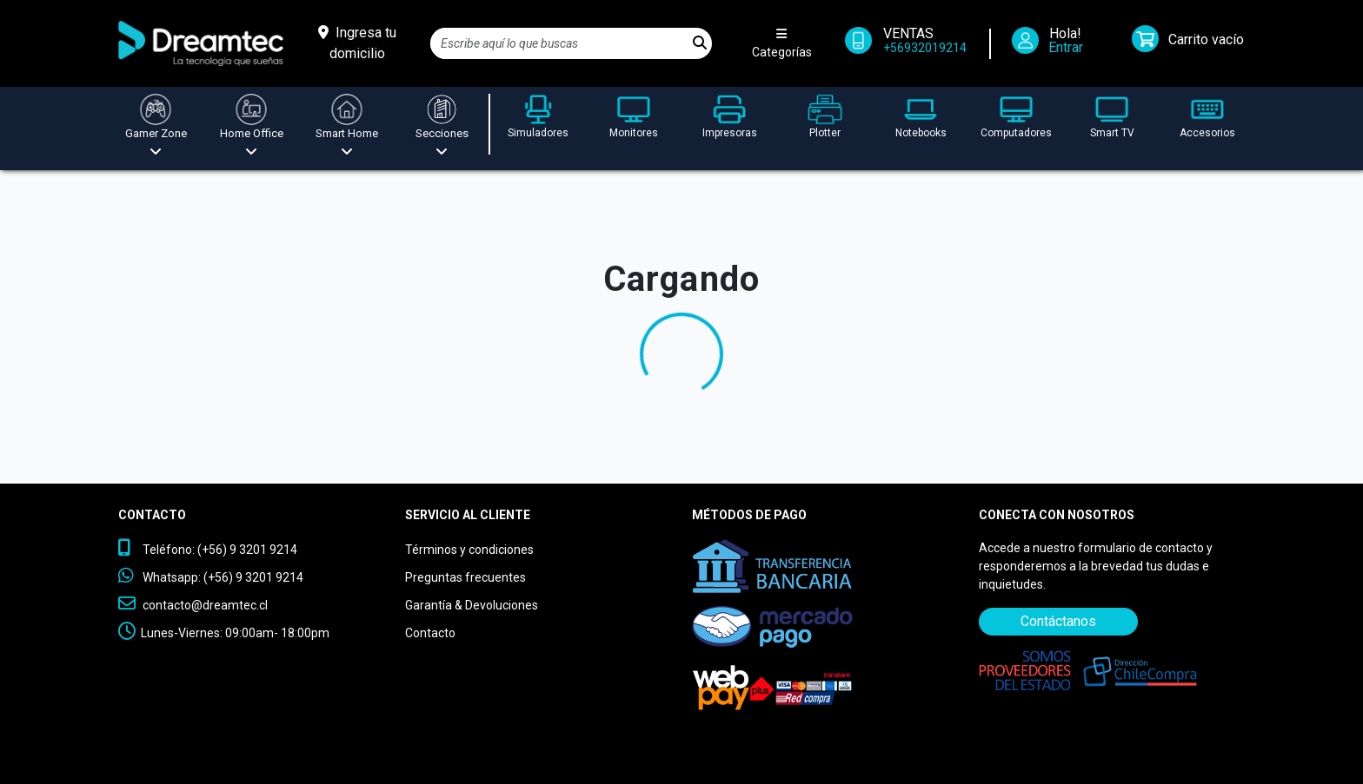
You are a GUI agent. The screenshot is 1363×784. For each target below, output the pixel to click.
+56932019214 (925, 48)
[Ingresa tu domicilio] (357, 43)
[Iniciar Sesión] (1053, 44)
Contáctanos (1058, 621)
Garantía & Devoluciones (471, 605)
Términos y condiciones (469, 550)
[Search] (559, 43)
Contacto (430, 633)
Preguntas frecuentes (465, 577)
